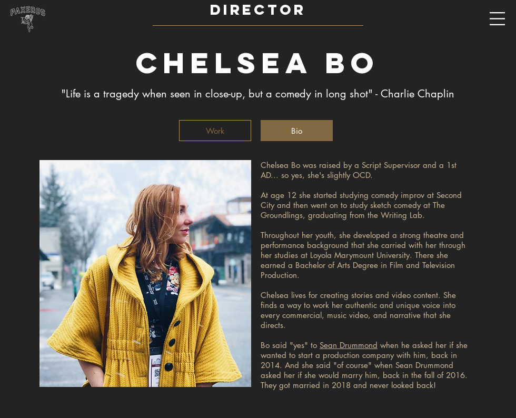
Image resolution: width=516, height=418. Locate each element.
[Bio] (297, 130)
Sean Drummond (349, 345)
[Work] (215, 130)
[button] (497, 19)
